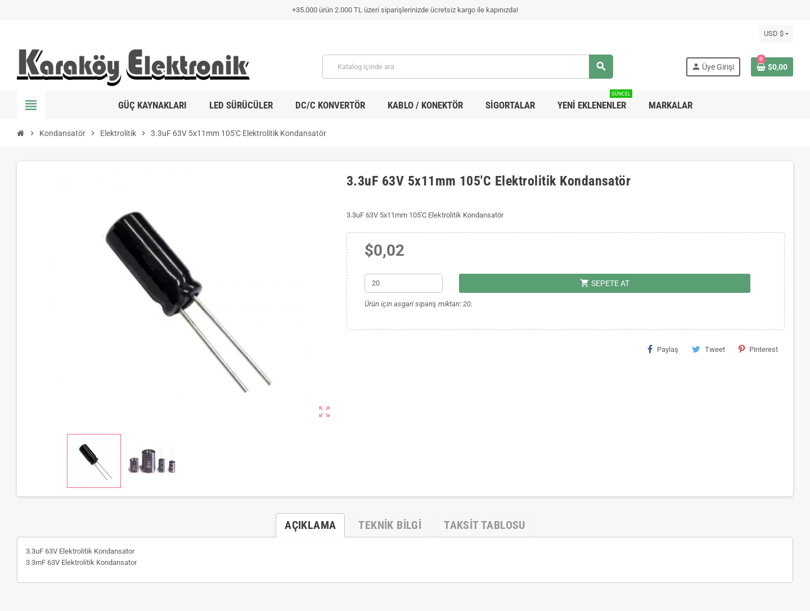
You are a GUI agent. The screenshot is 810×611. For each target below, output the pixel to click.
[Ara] (467, 67)
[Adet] (403, 283)
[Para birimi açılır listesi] (776, 33)
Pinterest (758, 349)
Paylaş (662, 349)
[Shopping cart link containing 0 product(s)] (772, 66)
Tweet (708, 349)
